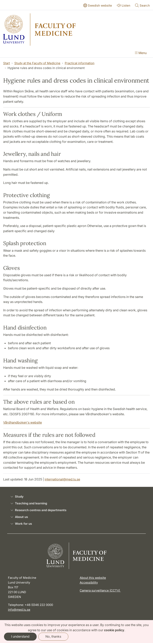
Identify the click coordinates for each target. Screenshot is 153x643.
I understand (20, 636)
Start (6, 63)
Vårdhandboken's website (22, 422)
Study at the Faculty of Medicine (37, 63)
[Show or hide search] (142, 6)
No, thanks (53, 636)
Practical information (79, 63)
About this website (93, 578)
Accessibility (89, 582)
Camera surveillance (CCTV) (100, 590)
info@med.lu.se (19, 609)
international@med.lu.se (62, 479)
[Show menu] (141, 53)
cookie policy (114, 630)
